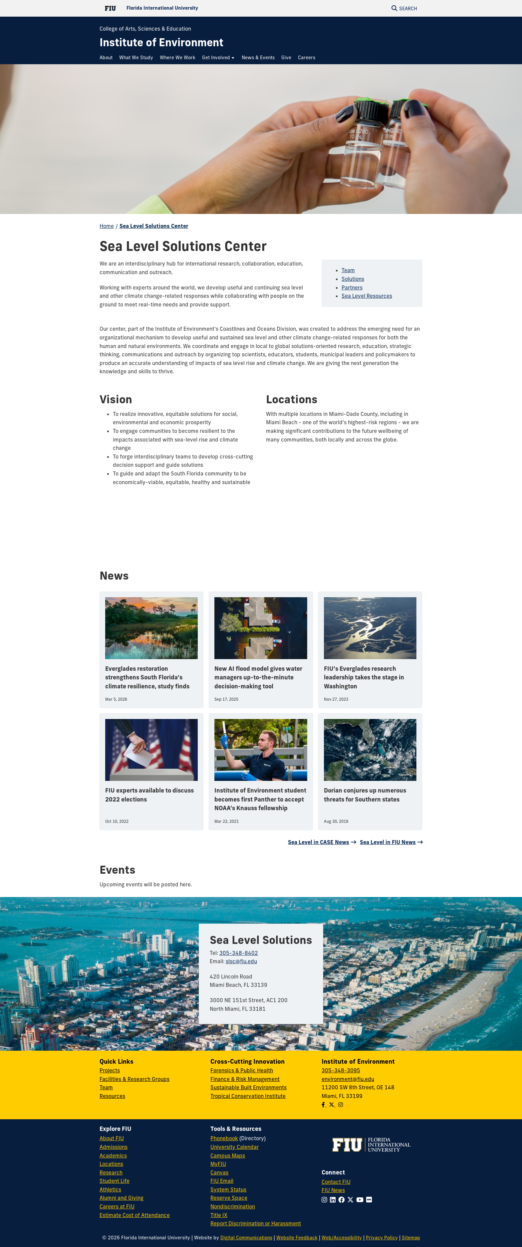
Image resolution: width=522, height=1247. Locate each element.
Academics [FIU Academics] (113, 1155)
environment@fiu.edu (348, 1079)
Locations (111, 1163)
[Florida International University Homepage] (180, 8)
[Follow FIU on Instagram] (326, 1199)
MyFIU (218, 1163)
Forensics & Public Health (241, 1070)
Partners (352, 287)
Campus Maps (227, 1155)
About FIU (112, 1138)
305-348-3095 (341, 1070)
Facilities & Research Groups (134, 1079)
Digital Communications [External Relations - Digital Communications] (246, 1238)
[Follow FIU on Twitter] (351, 1199)
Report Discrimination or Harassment (255, 1223)
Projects (110, 1070)
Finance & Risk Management (245, 1079)
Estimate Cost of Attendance (135, 1215)
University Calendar (234, 1147)
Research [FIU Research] (111, 1172)
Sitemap (411, 1238)
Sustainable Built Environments (248, 1087)
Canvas (219, 1172)
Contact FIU (336, 1181)
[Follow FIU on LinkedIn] (334, 1199)
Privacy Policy (382, 1238)
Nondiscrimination (232, 1206)
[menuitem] (108, 57)
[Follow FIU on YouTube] (361, 1199)
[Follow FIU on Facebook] (342, 1199)
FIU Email (221, 1180)
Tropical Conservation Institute (248, 1096)
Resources (112, 1096)
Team (348, 270)
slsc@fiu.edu (241, 961)
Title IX (218, 1215)
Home (107, 226)
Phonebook (224, 1138)
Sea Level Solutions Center (154, 226)
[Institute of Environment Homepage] (161, 42)
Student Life (115, 1180)
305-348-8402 (238, 953)
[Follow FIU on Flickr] (370, 1199)
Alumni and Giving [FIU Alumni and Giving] (121, 1197)
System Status (228, 1189)
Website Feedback (297, 1238)
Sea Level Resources (367, 295)
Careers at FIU (117, 1206)
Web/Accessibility (342, 1238)
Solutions (353, 278)
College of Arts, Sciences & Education (145, 28)
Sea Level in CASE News (318, 842)
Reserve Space (228, 1197)
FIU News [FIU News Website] (333, 1190)
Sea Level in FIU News (388, 842)
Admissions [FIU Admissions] (114, 1147)
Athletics (110, 1189)
